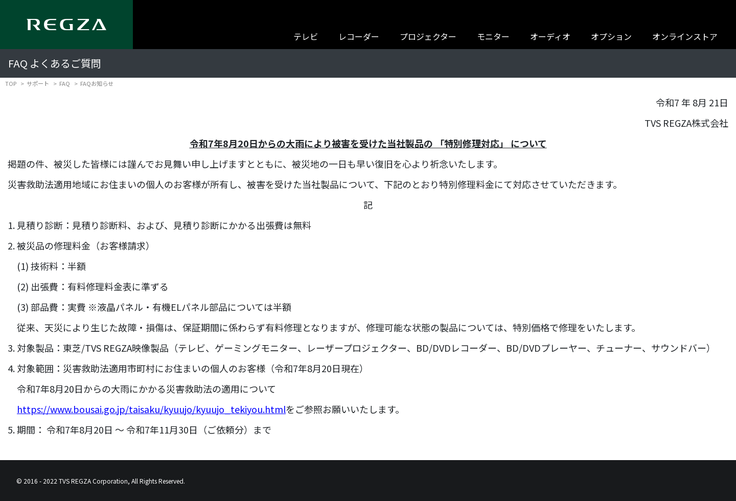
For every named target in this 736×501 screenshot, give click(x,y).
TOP (10, 83)
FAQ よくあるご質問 (54, 63)
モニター (493, 36)
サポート (38, 83)
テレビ (305, 36)
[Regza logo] (66, 24)
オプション (611, 36)
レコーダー (358, 36)
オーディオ (550, 36)
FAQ (64, 83)
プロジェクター (428, 36)
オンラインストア (685, 36)
